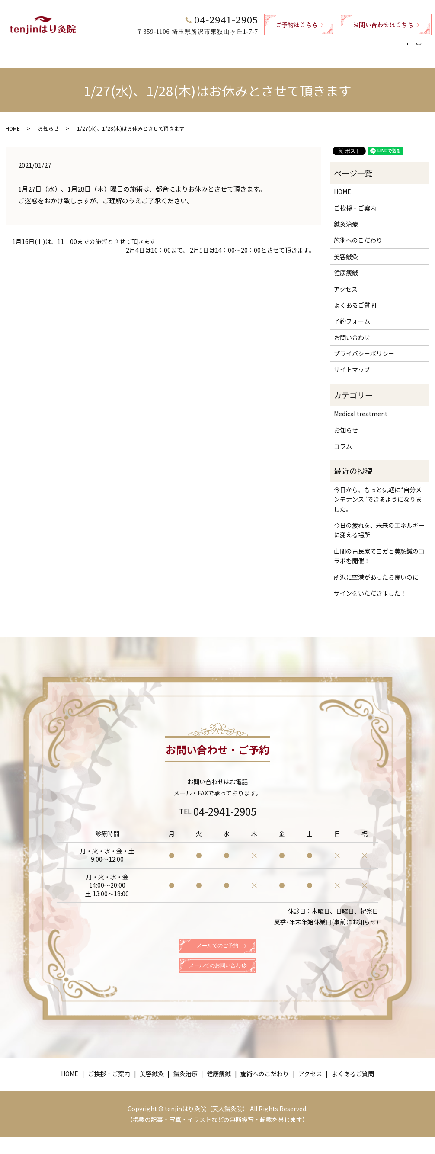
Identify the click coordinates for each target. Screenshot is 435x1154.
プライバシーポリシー (364, 345)
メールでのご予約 (217, 946)
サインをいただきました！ (370, 584)
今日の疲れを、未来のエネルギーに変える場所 (379, 522)
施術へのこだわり (283, 46)
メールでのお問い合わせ (217, 978)
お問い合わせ (352, 329)
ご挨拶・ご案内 (112, 46)
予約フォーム (352, 312)
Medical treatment (360, 405)
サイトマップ (352, 361)
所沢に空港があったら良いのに (376, 568)
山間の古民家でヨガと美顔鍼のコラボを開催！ (379, 548)
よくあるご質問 (379, 46)
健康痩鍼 (234, 46)
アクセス (333, 46)
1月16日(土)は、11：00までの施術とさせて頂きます (84, 233)
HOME (69, 46)
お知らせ (48, 120)
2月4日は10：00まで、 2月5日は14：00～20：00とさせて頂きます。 (220, 242)
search (422, 46)
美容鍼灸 (159, 46)
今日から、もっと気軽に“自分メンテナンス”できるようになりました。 (378, 491)
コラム (343, 437)
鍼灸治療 (197, 46)
